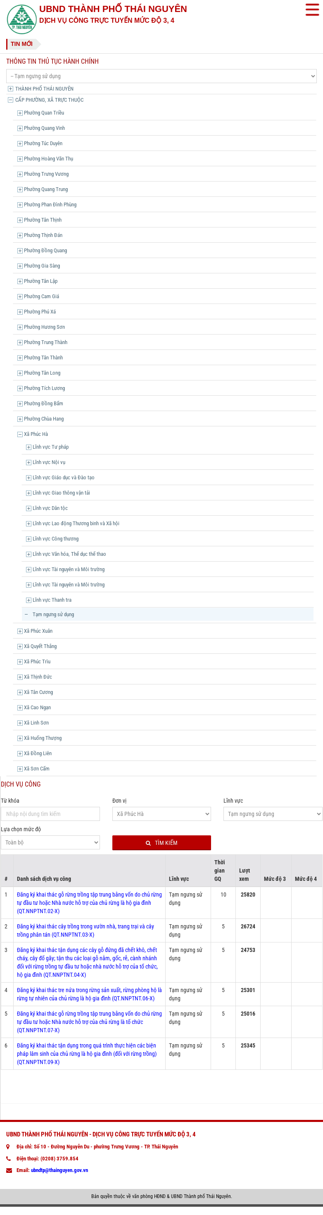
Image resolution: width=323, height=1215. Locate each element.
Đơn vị (119, 800)
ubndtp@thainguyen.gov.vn (59, 1170)
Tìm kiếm (162, 843)
